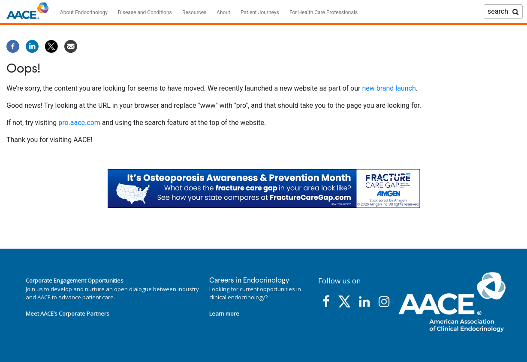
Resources (194, 12)
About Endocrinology (84, 12)
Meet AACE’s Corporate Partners (67, 313)
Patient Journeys (260, 12)
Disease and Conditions (145, 12)
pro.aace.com (79, 123)
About (223, 12)
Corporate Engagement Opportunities (74, 280)
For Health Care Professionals (323, 12)
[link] (264, 188)
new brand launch (389, 88)
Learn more (224, 313)
